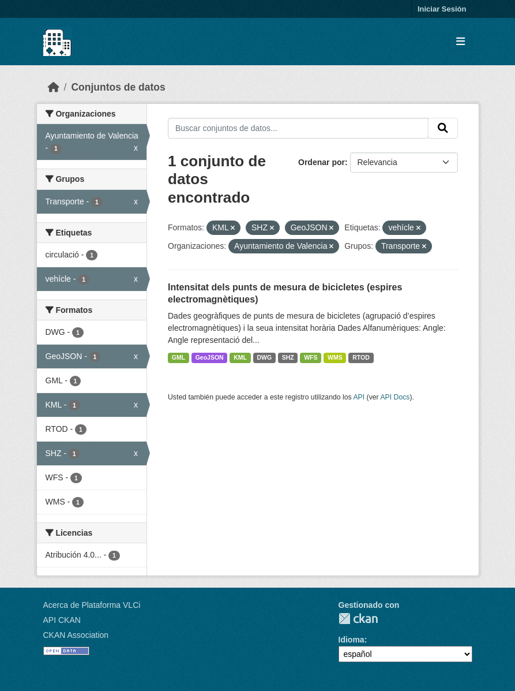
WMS (335, 357)
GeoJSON (210, 357)
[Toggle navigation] (460, 41)
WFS (310, 357)
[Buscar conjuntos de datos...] (298, 128)
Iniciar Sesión (442, 9)
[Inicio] (53, 87)
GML (178, 357)
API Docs (394, 397)
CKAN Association (76, 635)
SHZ (288, 357)
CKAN (358, 618)
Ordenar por (321, 162)
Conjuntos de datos (118, 87)
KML (240, 357)
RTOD (361, 357)
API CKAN (62, 620)
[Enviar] (443, 128)
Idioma (351, 639)
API (358, 397)
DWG (264, 357)
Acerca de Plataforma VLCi (92, 605)
